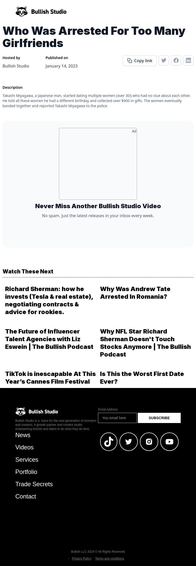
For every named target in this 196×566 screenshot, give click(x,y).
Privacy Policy (81, 558)
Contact (25, 496)
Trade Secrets (34, 484)
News (22, 434)
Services (26, 459)
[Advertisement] (98, 166)
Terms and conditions (109, 558)
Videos (24, 447)
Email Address (108, 409)
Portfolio (26, 471)
